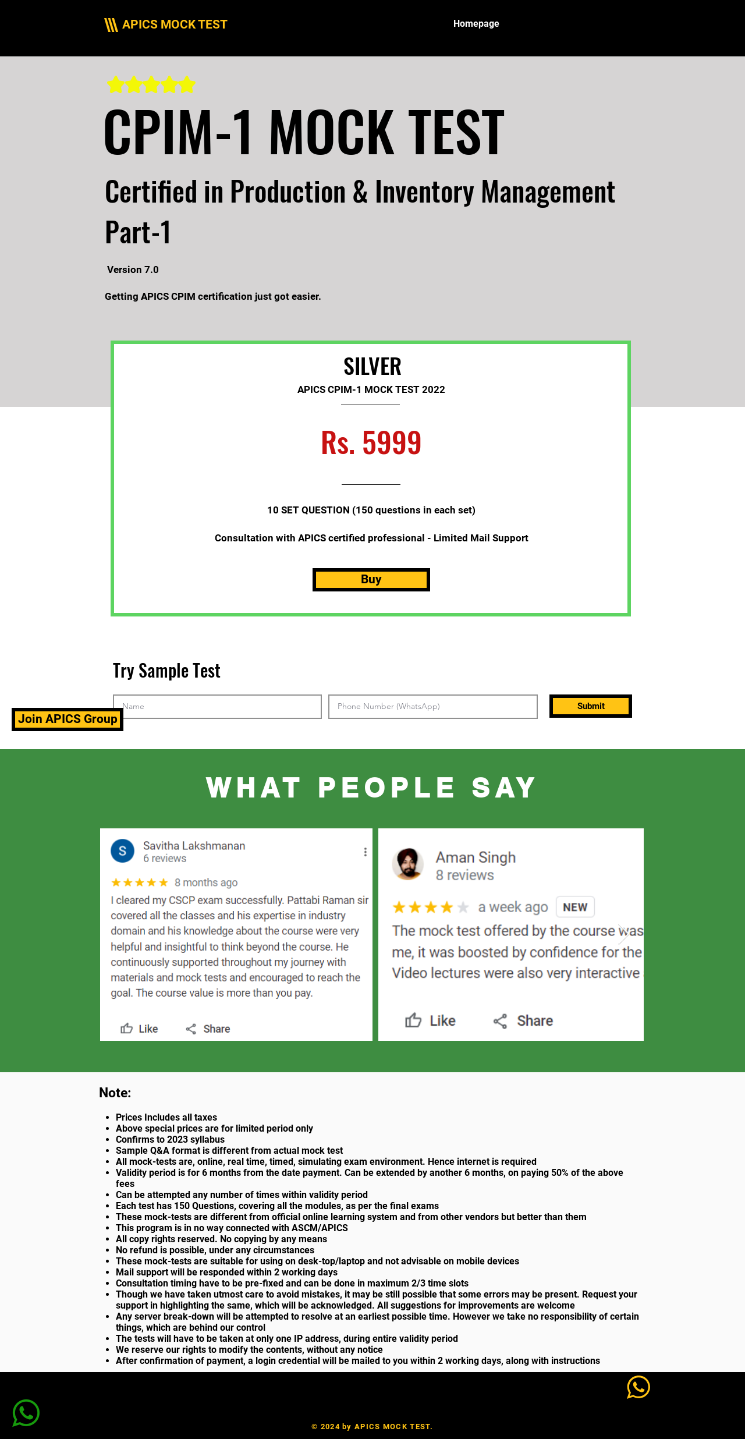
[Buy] (371, 579)
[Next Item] (623, 934)
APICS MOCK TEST (175, 24)
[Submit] (590, 706)
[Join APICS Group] (67, 719)
